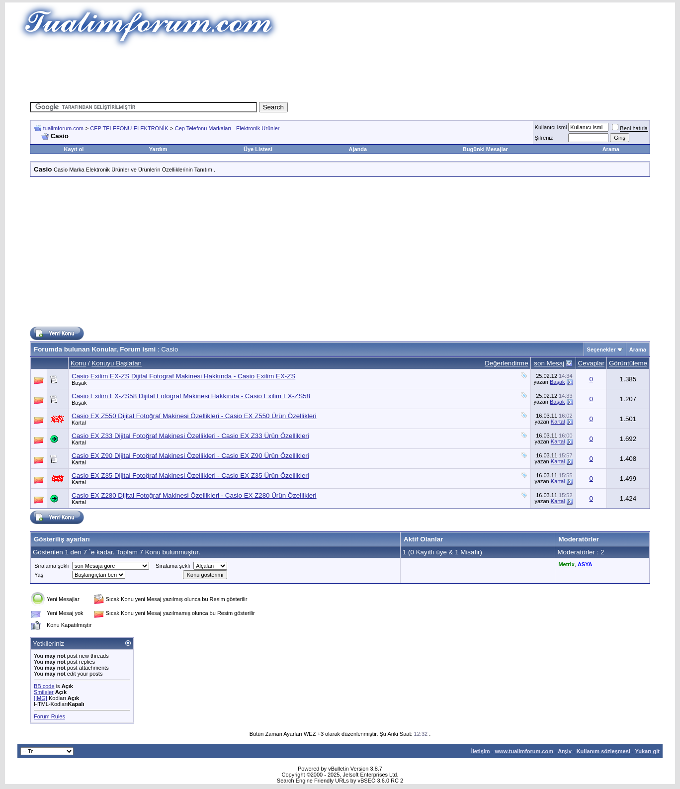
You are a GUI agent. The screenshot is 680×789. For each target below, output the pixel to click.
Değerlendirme (506, 363)
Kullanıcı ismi (551, 127)
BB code (44, 686)
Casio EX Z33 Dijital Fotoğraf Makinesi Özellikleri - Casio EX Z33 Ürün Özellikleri (190, 435)
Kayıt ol (74, 149)
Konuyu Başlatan (116, 363)
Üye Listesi (258, 149)
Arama (610, 149)
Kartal (79, 423)
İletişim (480, 751)
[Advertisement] (340, 72)
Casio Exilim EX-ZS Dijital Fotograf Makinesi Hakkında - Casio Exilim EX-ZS (183, 376)
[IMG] (40, 698)
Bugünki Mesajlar (485, 149)
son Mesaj (549, 363)
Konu (78, 363)
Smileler (44, 692)
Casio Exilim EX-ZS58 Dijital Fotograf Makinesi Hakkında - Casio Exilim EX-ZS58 (191, 396)
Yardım (158, 149)
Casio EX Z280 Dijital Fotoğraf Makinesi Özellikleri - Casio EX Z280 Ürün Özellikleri (194, 495)
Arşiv (565, 751)
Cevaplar (591, 363)
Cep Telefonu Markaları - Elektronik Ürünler (227, 128)
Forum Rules (49, 716)
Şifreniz (544, 138)
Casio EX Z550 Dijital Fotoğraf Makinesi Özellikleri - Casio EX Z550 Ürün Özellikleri (194, 416)
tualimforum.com (63, 128)
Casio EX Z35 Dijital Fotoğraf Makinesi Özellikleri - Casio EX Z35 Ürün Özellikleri (190, 475)
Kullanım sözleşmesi (603, 751)
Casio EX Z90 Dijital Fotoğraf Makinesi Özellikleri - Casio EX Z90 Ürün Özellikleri (190, 455)
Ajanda (357, 149)
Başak (79, 383)
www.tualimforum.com (524, 751)
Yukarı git (647, 751)
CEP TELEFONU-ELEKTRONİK (129, 128)
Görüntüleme (628, 363)
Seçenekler (601, 349)
